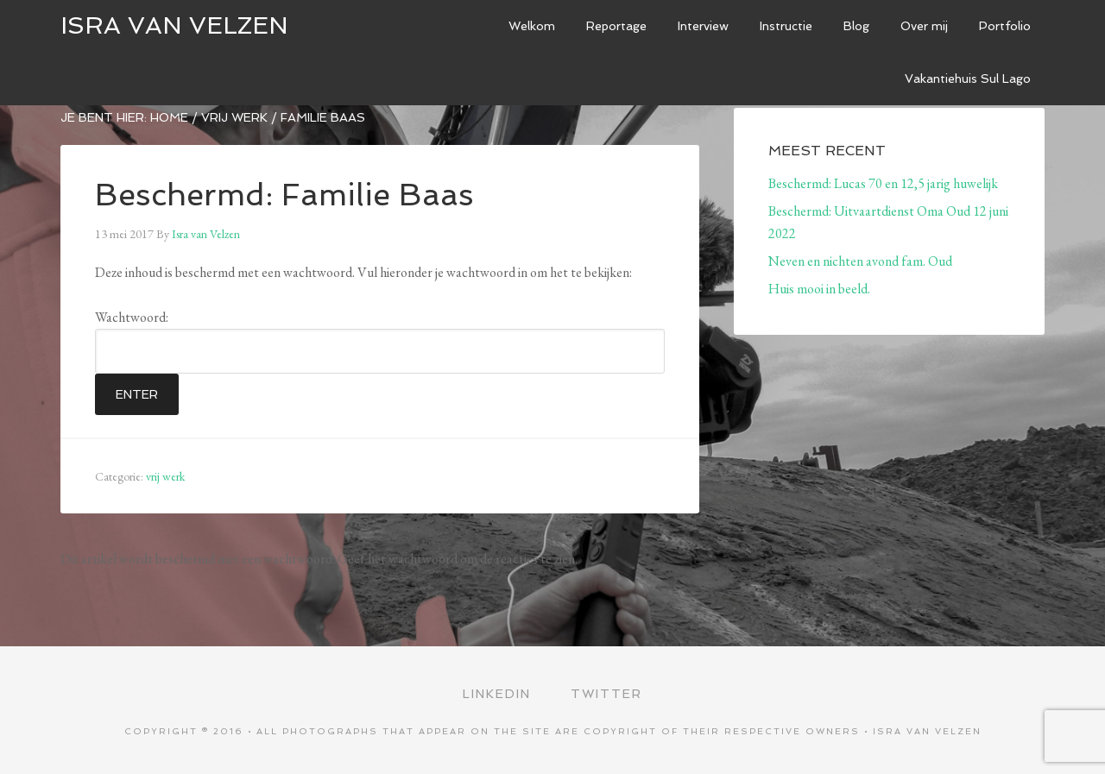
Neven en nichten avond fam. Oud (860, 261)
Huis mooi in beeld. (819, 289)
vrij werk (165, 476)
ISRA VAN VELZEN (174, 25)
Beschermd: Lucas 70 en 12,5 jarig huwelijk (883, 183)
